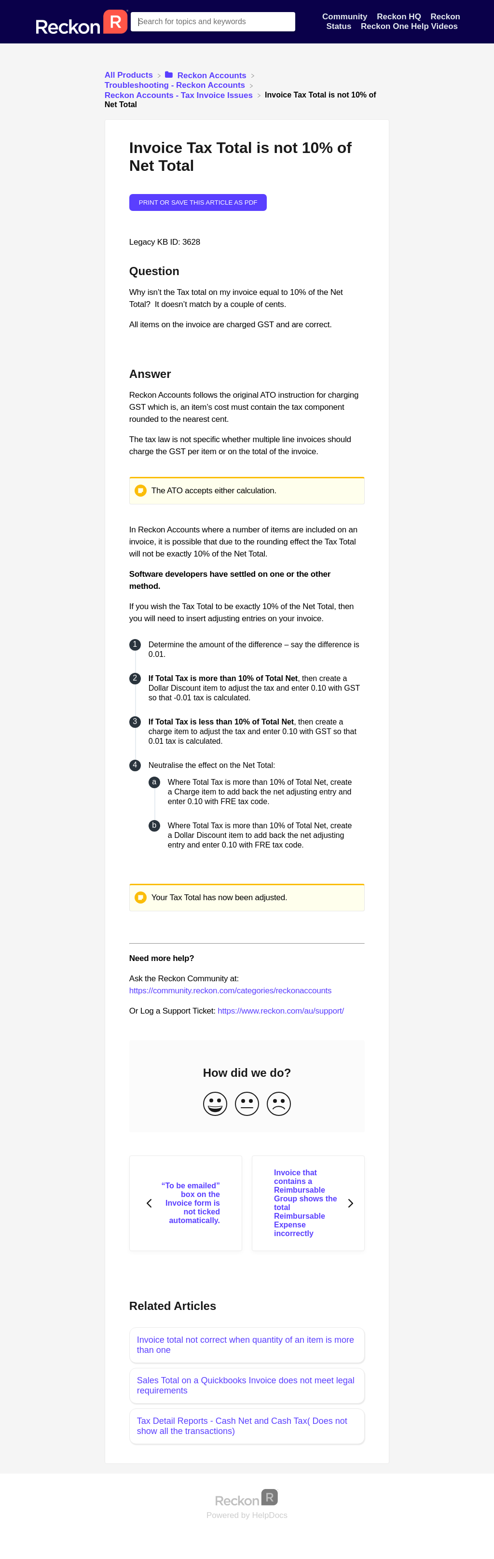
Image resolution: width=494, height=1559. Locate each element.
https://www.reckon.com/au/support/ (281, 1011)
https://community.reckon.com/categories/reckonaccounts (230, 990)
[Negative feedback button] (279, 1104)
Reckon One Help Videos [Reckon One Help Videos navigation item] (409, 26)
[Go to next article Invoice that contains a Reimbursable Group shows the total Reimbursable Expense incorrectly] (308, 1203)
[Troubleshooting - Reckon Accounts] (176, 85)
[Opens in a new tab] (247, 1497)
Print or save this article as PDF (198, 202)
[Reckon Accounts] (206, 75)
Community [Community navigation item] (346, 16)
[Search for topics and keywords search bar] (213, 21)
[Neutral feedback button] (247, 1104)
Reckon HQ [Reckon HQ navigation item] (400, 16)
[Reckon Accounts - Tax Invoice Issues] (180, 94)
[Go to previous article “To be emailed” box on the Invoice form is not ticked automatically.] (185, 1203)
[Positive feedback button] (215, 1104)
